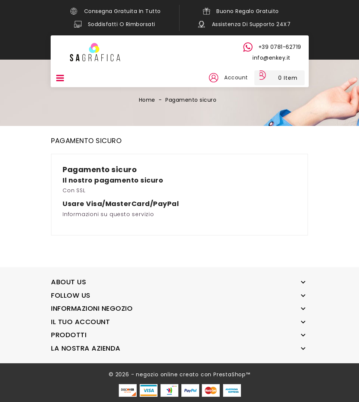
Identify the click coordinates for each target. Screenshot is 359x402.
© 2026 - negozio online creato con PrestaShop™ (179, 374)
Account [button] (234, 77)
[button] (210, 77)
